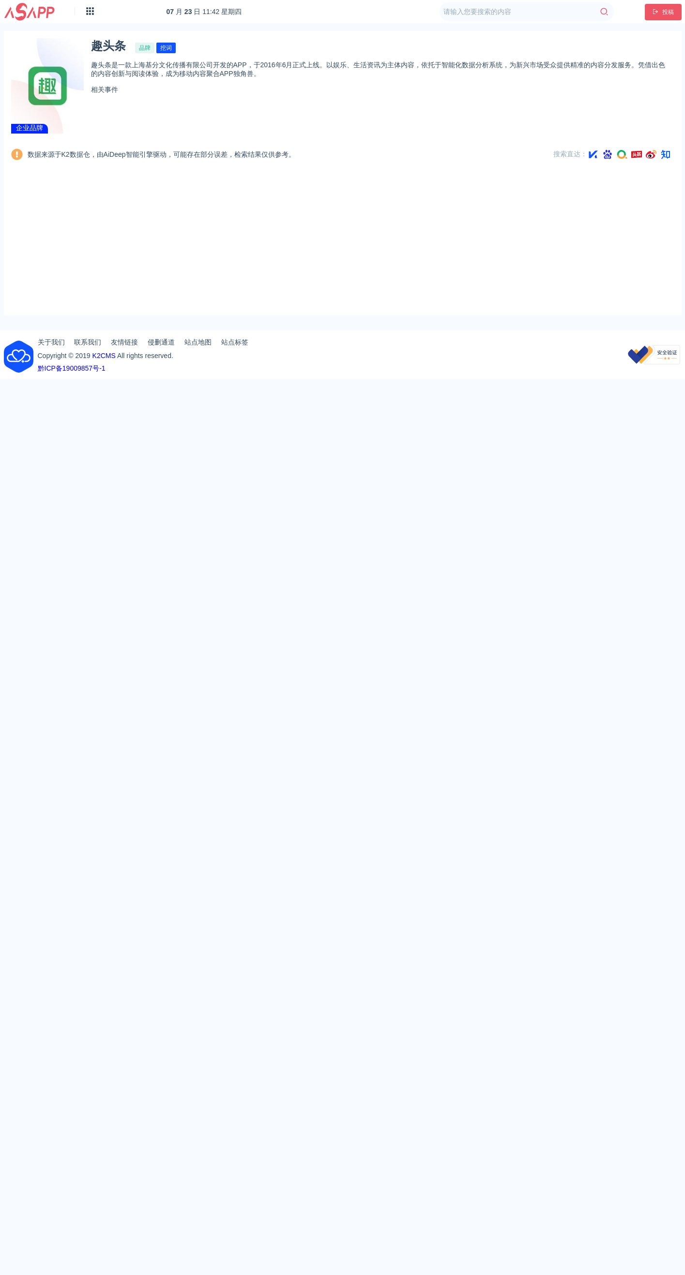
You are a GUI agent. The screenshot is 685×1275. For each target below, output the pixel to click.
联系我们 (87, 342)
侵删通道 (161, 342)
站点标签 (234, 342)
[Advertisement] (342, 240)
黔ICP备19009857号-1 (72, 368)
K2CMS (104, 356)
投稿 (663, 12)
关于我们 (51, 342)
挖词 (166, 48)
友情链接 (124, 342)
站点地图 (198, 342)
